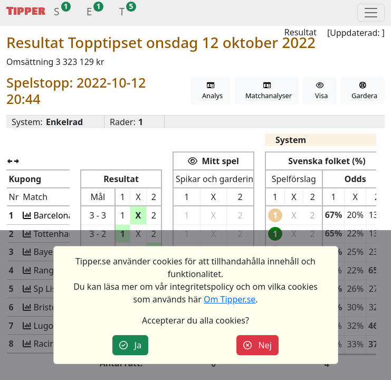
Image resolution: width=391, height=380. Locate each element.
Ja (130, 345)
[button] (57, 13)
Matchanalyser (267, 91)
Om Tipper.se (229, 299)
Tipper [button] (25, 11)
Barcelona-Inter (63, 215)
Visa (319, 91)
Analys (210, 91)
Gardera (362, 91)
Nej (257, 345)
